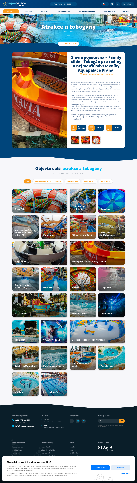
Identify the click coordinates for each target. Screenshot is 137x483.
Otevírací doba (17, 450)
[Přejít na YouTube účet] (83, 421)
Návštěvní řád (74, 453)
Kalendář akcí (45, 447)
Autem (45, 420)
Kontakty (72, 447)
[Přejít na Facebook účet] (72, 421)
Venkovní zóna (72, 181)
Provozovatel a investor (77, 456)
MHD (44, 425)
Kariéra (73, 450)
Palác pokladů (89, 181)
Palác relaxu (105, 181)
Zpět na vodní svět (68, 44)
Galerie (14, 453)
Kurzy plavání (45, 453)
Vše (27, 181)
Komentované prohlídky (48, 456)
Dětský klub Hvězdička (48, 450)
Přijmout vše (100, 468)
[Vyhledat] (112, 4)
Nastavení (120, 468)
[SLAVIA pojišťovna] (105, 448)
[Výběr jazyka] (105, 4)
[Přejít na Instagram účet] (78, 421)
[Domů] (14, 4)
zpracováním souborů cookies (42, 473)
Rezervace (15, 456)
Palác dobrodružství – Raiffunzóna (48, 181)
